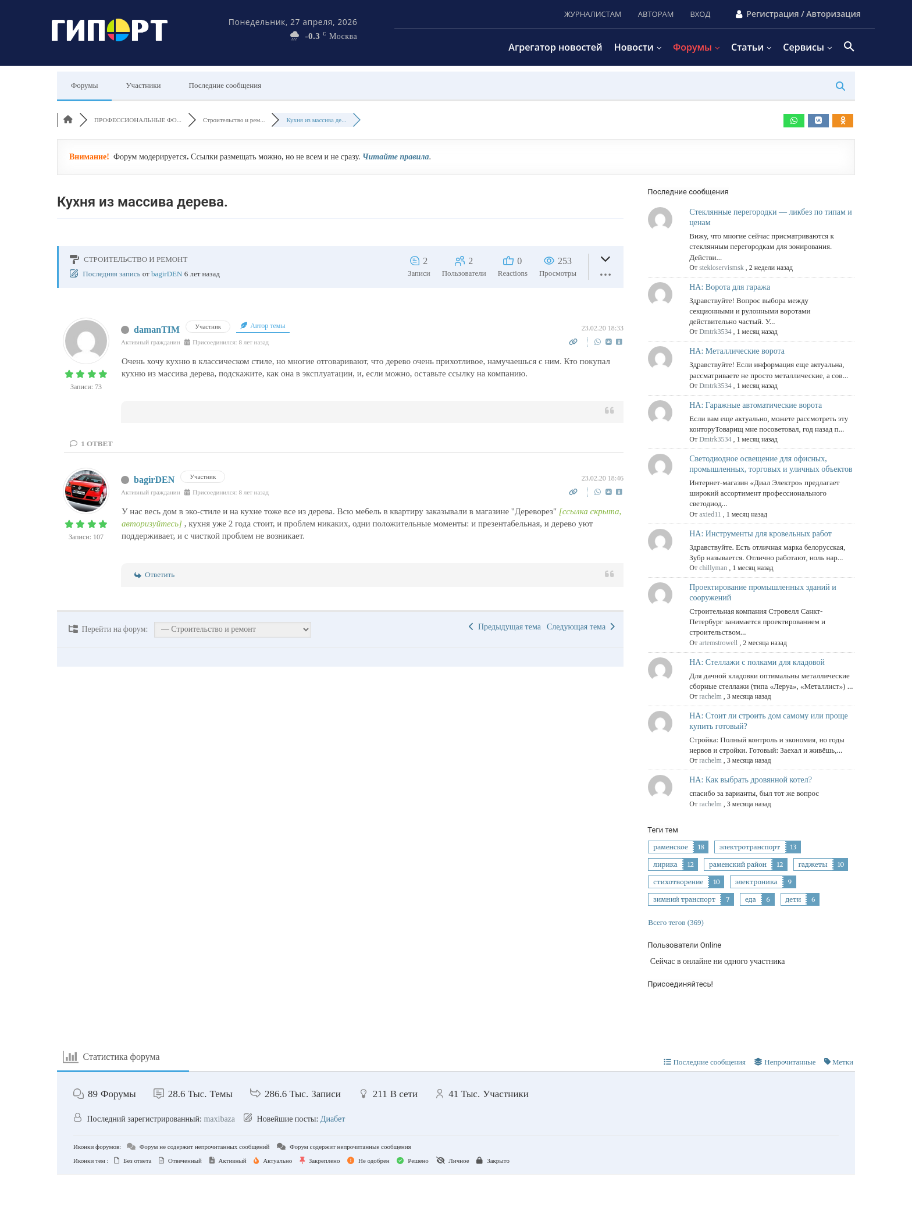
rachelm (710, 696)
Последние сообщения (225, 85)
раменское (670, 847)
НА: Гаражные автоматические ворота (755, 405)
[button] (849, 47)
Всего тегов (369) (676, 922)
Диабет (332, 1119)
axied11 (710, 514)
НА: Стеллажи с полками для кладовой (757, 662)
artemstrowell (718, 643)
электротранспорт (750, 847)
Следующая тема (581, 626)
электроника (756, 882)
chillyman (713, 568)
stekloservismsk (721, 268)
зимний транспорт (684, 899)
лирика (665, 864)
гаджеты (813, 864)
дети (793, 899)
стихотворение (678, 882)
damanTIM (157, 329)
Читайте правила (395, 156)
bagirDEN (166, 273)
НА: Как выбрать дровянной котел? (750, 779)
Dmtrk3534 (715, 332)
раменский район (738, 864)
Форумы (84, 85)
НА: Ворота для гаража (729, 287)
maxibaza (219, 1119)
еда (750, 899)
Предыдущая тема (505, 626)
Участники (143, 85)
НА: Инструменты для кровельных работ (760, 533)
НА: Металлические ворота (737, 351)
